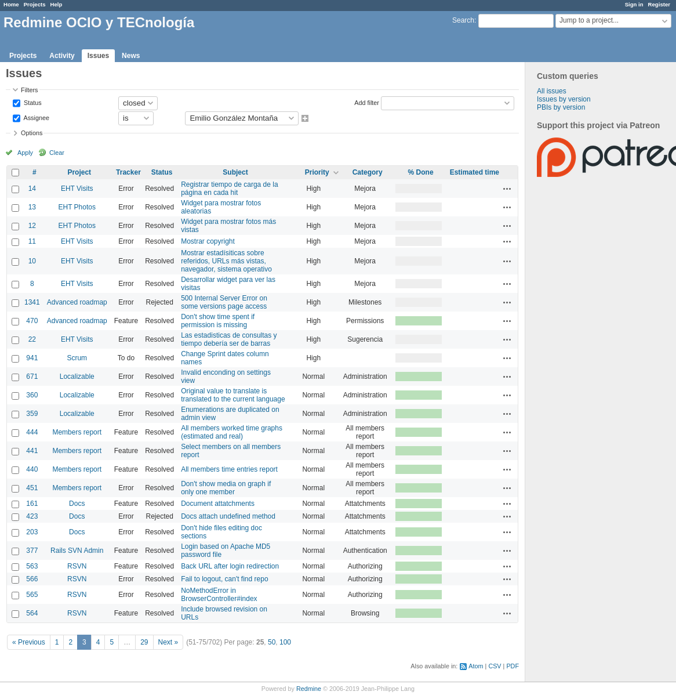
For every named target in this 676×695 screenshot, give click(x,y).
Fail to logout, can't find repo (224, 579)
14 (32, 188)
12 (32, 226)
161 (32, 503)
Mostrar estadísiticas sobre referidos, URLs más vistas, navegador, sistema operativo (226, 261)
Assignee (35, 117)
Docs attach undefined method (228, 516)
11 (32, 241)
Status (32, 102)
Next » (168, 642)
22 (32, 339)
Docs (77, 503)
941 (32, 358)
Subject (235, 172)
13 (32, 207)
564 (32, 613)
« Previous (28, 642)
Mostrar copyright (208, 241)
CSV (494, 666)
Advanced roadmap (77, 302)
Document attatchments (218, 503)
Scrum (77, 358)
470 (32, 321)
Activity (61, 56)
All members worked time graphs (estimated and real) (231, 432)
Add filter (366, 102)
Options (31, 132)
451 (32, 488)
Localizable (77, 376)
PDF (512, 666)
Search (463, 20)
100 (285, 642)
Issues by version (564, 99)
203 (32, 532)
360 (32, 395)
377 (32, 550)
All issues (551, 91)
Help (56, 4)
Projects (35, 4)
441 (32, 451)
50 (271, 642)
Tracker (128, 172)
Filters (29, 89)
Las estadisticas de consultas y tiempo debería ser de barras (229, 339)
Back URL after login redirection (230, 566)
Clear (56, 152)
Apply (25, 152)
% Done (421, 172)
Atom (475, 666)
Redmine (308, 688)
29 (144, 642)
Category (367, 172)
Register (659, 4)
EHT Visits (77, 188)
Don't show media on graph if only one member (226, 488)
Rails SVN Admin (76, 550)
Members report (76, 432)
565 (32, 595)
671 (32, 376)
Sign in (634, 4)
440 (32, 469)
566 (32, 579)
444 (32, 432)
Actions (507, 188)
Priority (317, 172)
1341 (32, 302)
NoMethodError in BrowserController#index (219, 595)
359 (32, 414)
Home (11, 4)
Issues (98, 56)
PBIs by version (561, 107)
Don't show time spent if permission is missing (218, 321)
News (131, 56)
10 (32, 261)
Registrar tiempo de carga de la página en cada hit (229, 188)
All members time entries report (229, 469)
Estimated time (474, 172)
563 (32, 566)
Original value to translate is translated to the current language (233, 395)
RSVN (76, 566)
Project (79, 172)
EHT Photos (77, 207)
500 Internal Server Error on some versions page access (224, 302)
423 (32, 516)
